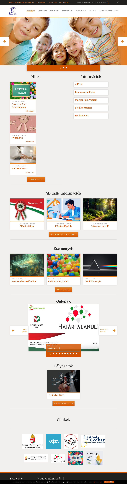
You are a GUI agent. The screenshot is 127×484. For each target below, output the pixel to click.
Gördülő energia (93, 249)
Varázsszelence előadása (24, 249)
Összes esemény (63, 258)
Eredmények (67, 11)
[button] (4, 41)
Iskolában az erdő (100, 194)
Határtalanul (81, 115)
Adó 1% (79, 84)
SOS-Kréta (41, 467)
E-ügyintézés (53, 2)
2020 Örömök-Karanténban (47, 454)
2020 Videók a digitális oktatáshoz (49, 464)
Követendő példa (63, 194)
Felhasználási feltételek (57, 476)
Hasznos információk (108, 13)
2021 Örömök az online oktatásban (49, 450)
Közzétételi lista (85, 476)
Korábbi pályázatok (63, 371)
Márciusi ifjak (27, 194)
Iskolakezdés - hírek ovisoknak (20, 457)
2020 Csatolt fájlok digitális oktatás (49, 457)
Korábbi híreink (36, 147)
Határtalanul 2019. (56, 363)
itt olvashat (97, 482)
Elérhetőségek (64, 2)
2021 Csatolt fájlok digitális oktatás (49, 460)
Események (54, 13)
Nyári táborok (14, 454)
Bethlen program (84, 108)
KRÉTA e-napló (41, 2)
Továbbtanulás (15, 460)
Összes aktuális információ (63, 202)
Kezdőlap (31, 11)
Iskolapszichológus (85, 92)
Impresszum (72, 476)
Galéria (93, 11)
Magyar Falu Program (86, 100)
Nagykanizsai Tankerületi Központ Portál (21, 2)
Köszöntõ (42, 11)
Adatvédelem (41, 476)
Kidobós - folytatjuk (58, 249)
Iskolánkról (81, 11)
